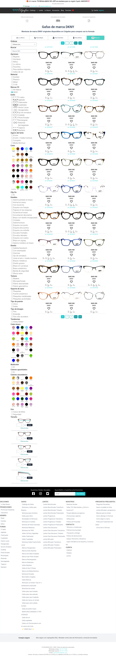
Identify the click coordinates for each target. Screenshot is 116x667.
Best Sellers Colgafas (28, 577)
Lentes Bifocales (48, 539)
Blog (62, 10)
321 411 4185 (33, 6)
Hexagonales (5, 544)
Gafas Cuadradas (27, 539)
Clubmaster (4, 535)
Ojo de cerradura (6, 547)
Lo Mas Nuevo (5, 504)
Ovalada (3, 550)
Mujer (2, 518)
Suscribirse (80, 494)
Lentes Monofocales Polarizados (53, 513)
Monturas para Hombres (29, 513)
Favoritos (69, 10)
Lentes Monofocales (49, 504)
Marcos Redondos (28, 562)
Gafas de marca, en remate (30, 600)
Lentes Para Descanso (50, 527)
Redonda (4, 558)
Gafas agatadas (27, 620)
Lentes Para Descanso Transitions (54, 530)
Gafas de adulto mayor (29, 609)
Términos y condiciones (74, 527)
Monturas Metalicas (28, 527)
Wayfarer (4, 567)
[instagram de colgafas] (40, 493)
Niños (3, 524)
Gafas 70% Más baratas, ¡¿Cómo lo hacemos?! (78, 508)
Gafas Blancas (26, 580)
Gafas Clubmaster (27, 536)
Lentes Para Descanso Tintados (53, 533)
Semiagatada (5, 561)
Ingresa (101, 10)
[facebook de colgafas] (33, 493)
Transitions (4, 513)
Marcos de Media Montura (30, 571)
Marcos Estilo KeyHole (29, 551)
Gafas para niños (27, 516)
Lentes (41, 10)
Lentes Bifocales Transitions (52, 542)
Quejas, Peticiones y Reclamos (76, 539)
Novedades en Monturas (29, 519)
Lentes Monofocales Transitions (53, 507)
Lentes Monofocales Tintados (52, 510)
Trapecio (3, 564)
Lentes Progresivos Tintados (52, 522)
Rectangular (4, 555)
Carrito (69, 556)
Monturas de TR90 (28, 530)
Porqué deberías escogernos (76, 513)
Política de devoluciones (74, 536)
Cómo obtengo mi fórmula (104, 516)
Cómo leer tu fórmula (103, 527)
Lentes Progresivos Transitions (53, 519)
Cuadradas (4, 538)
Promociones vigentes (74, 516)
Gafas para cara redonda (30, 594)
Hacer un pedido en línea (104, 507)
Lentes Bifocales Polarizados (52, 548)
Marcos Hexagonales (28, 548)
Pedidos (69, 553)
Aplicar (29, 425)
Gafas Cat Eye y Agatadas (30, 533)
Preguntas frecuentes (103, 504)
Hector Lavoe (5, 541)
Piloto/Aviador (5, 552)
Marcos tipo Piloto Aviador (30, 556)
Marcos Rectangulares (29, 559)
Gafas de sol (26, 617)
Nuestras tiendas (72, 504)
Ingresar (69, 550)
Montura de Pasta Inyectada (31, 525)
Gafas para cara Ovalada (29, 591)
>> (80, 43)
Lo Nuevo (48, 10)
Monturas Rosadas (28, 574)
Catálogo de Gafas (28, 504)
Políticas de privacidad (74, 530)
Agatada (3, 532)
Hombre (3, 521)
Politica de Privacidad (73, 522)
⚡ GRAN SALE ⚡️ (28, 629)
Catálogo (33, 10)
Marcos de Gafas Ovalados (30, 554)
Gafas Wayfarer (27, 565)
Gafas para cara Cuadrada (30, 597)
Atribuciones (70, 519)
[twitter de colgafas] (47, 493)
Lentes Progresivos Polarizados (53, 525)
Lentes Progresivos (49, 516)
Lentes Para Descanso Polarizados (54, 536)
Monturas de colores (28, 588)
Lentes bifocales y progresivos (105, 510)
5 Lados (3, 529)
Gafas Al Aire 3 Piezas (29, 568)
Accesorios (55, 10)
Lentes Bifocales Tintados (51, 545)
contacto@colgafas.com (60, 652)
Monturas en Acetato (28, 522)
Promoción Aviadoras (7, 510)
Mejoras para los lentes (103, 513)
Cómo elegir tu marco (103, 519)
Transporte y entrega (73, 533)
